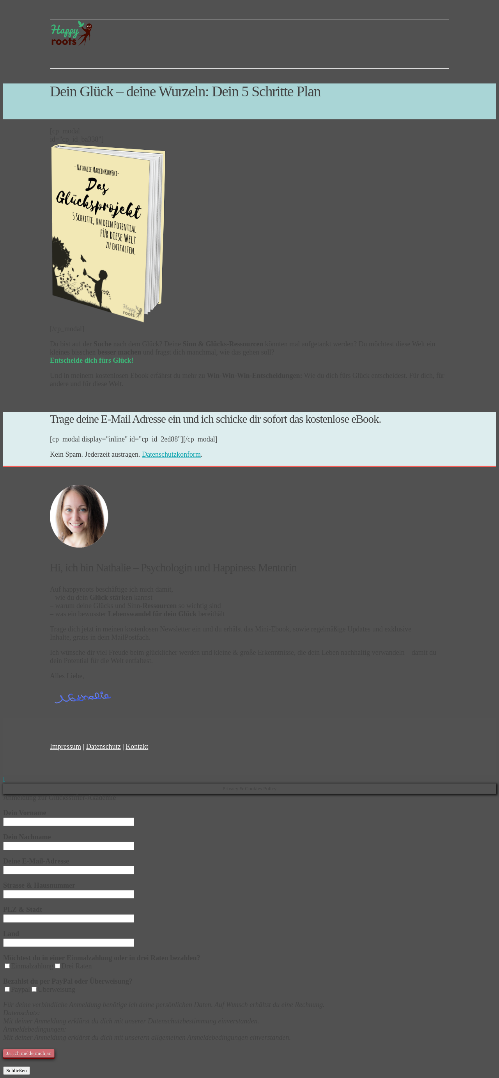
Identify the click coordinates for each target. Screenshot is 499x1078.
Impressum (65, 746)
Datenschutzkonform (171, 454)
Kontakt (137, 746)
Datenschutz (103, 746)
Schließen (16, 1070)
